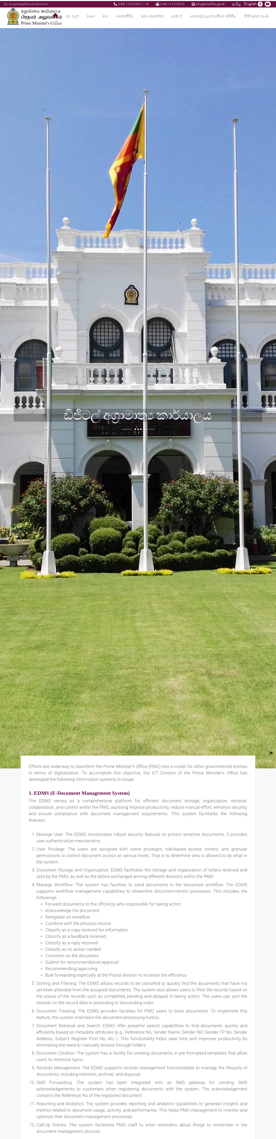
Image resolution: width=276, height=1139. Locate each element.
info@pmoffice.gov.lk (208, 3)
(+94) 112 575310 (170, 3)
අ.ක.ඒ (177, 15)
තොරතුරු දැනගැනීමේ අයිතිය (213, 15)
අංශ (105, 15)
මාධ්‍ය (90, 15)
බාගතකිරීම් (124, 15)
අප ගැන (72, 15)
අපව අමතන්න (152, 15)
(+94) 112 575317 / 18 (131, 3)
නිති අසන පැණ (256, 15)
